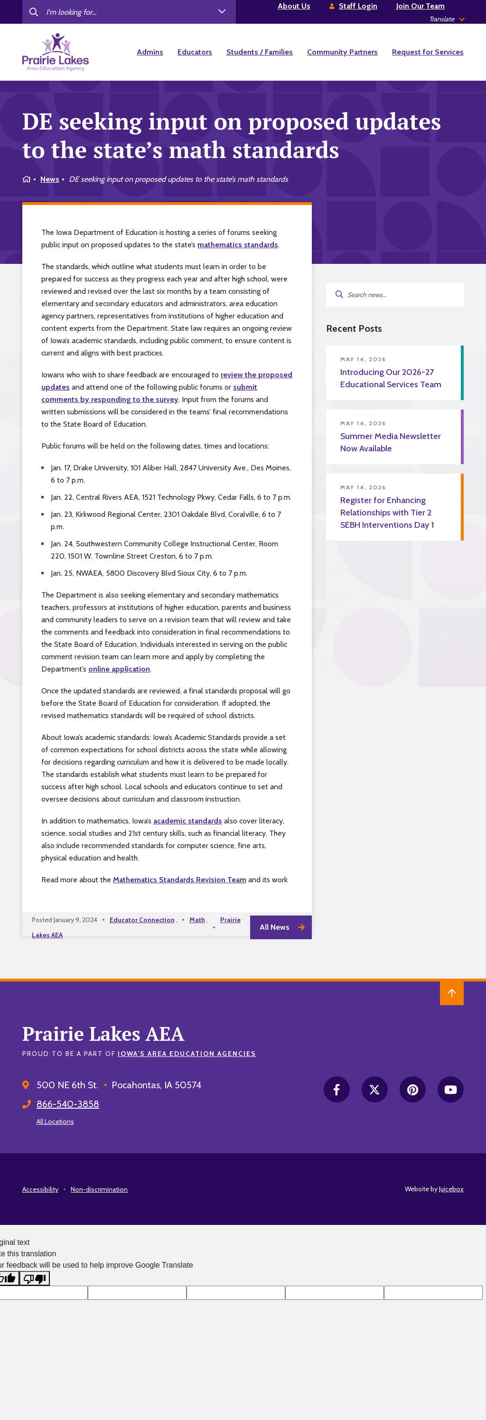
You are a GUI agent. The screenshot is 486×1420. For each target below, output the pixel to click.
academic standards (187, 820)
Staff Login (358, 5)
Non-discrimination (99, 1189)
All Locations (55, 1121)
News (49, 179)
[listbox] (446, 19)
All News (275, 927)
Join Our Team (420, 5)
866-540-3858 (68, 1104)
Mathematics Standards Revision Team (179, 879)
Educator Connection (142, 920)
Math (197, 920)
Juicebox (451, 1189)
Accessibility (40, 1189)
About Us (294, 5)
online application (119, 668)
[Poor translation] (34, 1278)
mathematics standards (237, 244)
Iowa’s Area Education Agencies (187, 1053)
